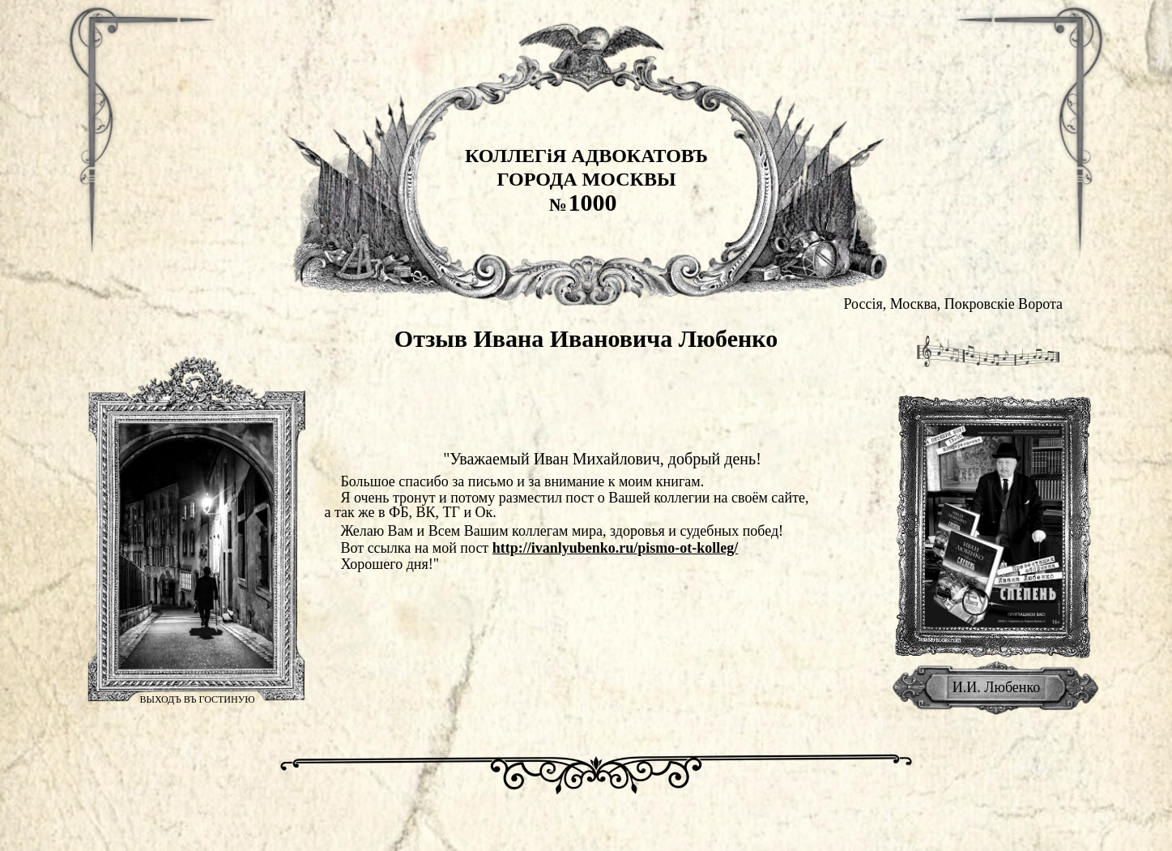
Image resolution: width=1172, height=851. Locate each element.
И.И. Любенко (997, 687)
